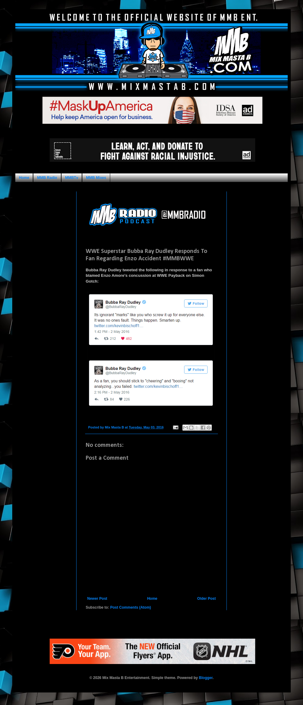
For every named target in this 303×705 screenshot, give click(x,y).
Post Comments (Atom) (130, 607)
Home (24, 178)
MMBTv (71, 178)
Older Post (206, 598)
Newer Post (97, 598)
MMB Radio (47, 178)
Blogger (206, 678)
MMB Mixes (96, 178)
